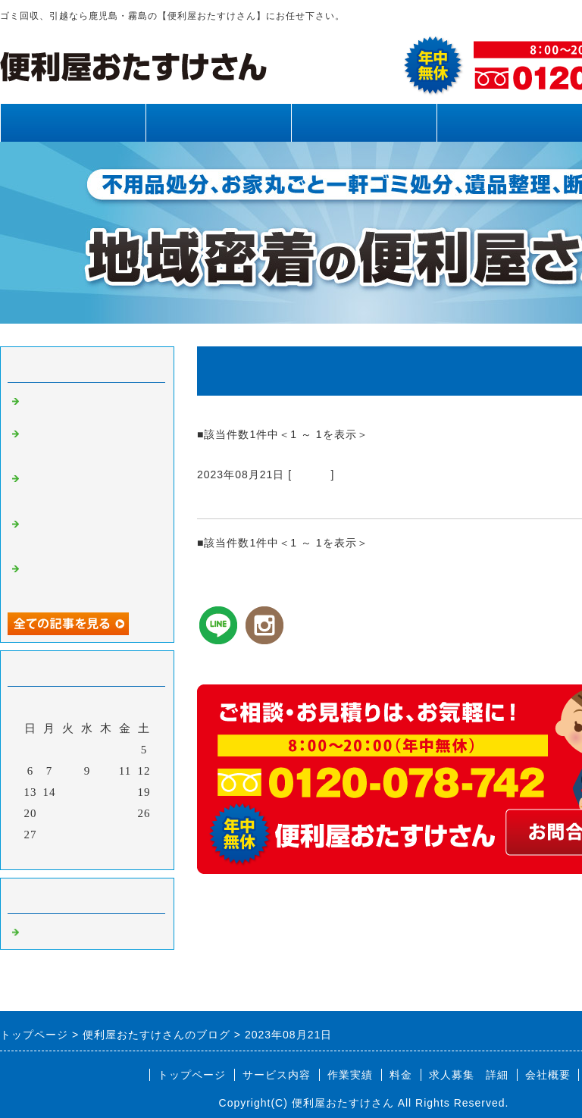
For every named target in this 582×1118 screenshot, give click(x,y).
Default (311, 474)
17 (106, 792)
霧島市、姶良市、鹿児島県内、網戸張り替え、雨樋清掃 (89, 535)
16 (87, 792)
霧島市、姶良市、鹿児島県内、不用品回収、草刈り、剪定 (89, 490)
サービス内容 (218, 122)
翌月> (118, 854)
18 (125, 792)
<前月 (55, 854)
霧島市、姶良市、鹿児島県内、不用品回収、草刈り (89, 580)
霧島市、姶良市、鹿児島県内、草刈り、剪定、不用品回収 (89, 445)
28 (49, 834)
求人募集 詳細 (468, 1075)
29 (68, 834)
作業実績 (363, 122)
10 (106, 771)
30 (87, 834)
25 (125, 813)
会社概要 (548, 1075)
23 (87, 813)
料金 (509, 122)
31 (106, 834)
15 (68, 792)
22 (68, 813)
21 (49, 813)
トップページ (73, 122)
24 (106, 813)
